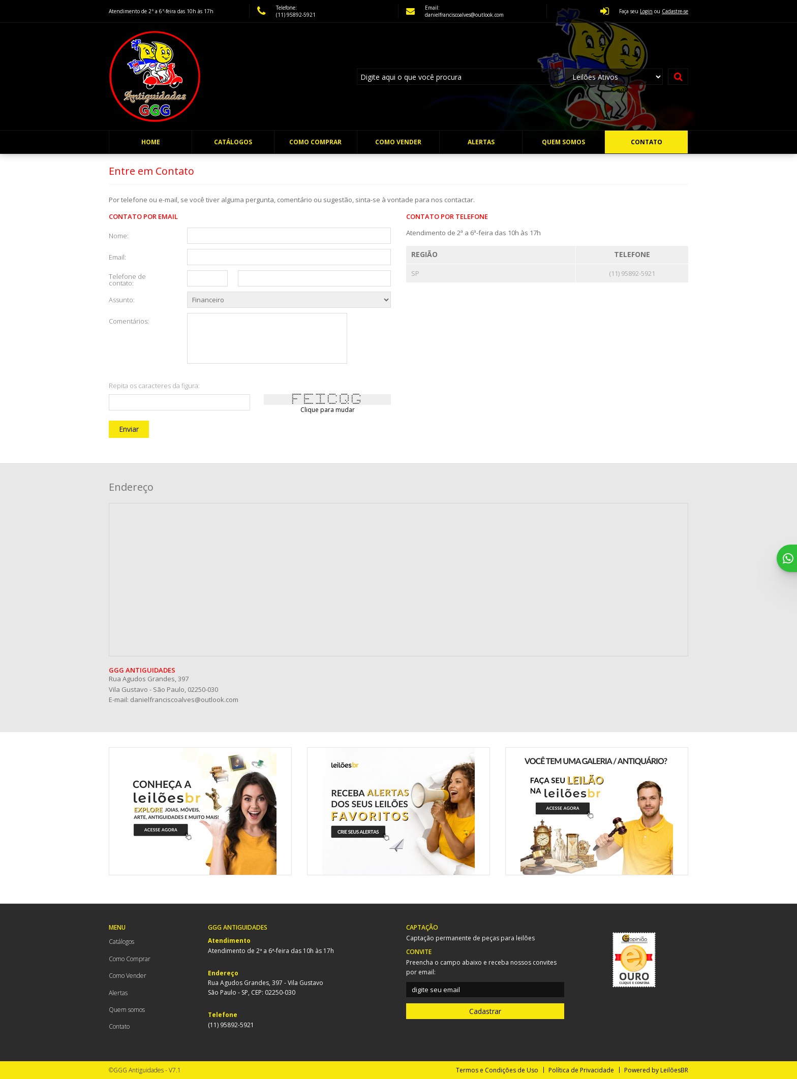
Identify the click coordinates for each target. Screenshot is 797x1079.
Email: (117, 256)
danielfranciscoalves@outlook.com (184, 699)
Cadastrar (485, 1011)
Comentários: (129, 320)
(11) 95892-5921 (296, 14)
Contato (646, 142)
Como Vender (398, 142)
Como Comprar (315, 142)
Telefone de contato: (127, 279)
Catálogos (233, 142)
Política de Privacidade (581, 1070)
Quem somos (563, 142)
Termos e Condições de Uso (497, 1070)
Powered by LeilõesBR (656, 1070)
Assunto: (122, 299)
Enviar (129, 429)
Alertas (481, 142)
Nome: (119, 235)
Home (150, 142)
